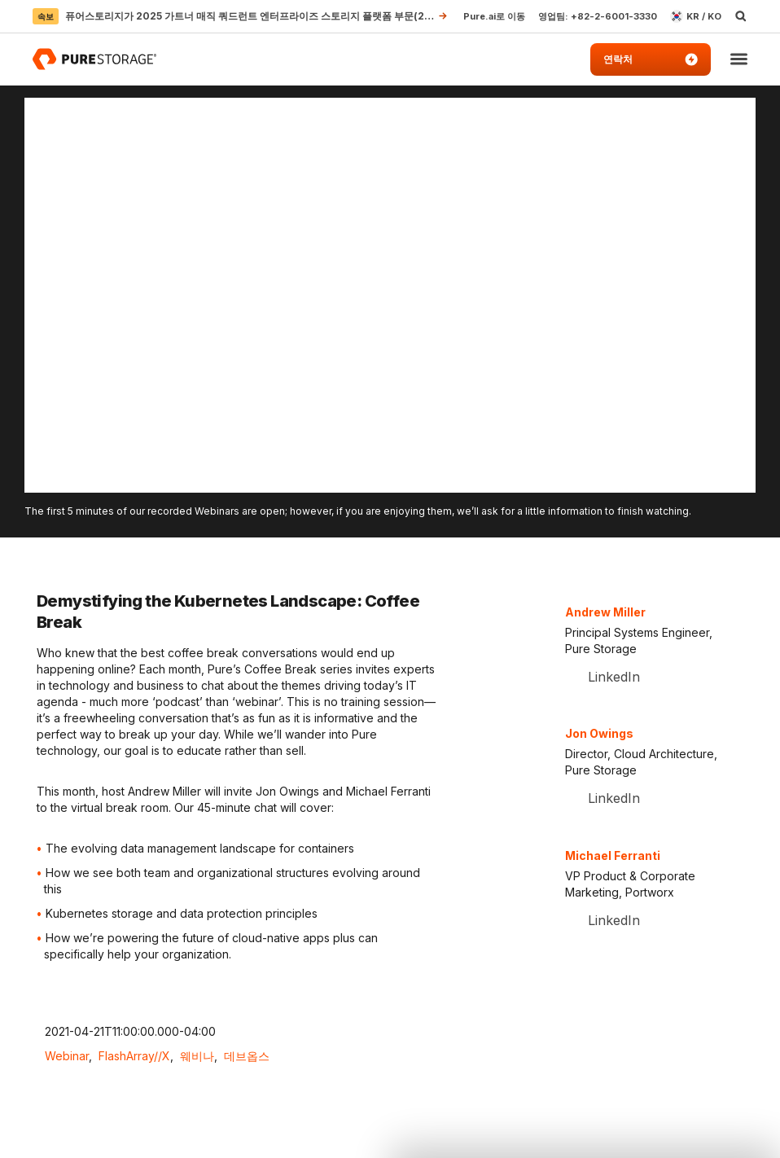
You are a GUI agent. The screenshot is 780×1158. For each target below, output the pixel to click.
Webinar (67, 1056)
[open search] (740, 16)
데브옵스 (246, 1056)
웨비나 (197, 1056)
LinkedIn (612, 677)
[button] (738, 60)
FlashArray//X (134, 1056)
